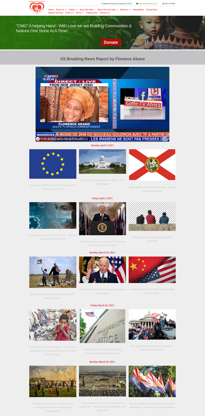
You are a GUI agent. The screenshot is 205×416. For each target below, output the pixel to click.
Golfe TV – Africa (74, 13)
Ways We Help (87, 9)
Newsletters (138, 9)
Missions (125, 9)
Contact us (105, 13)
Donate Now (151, 9)
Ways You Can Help (108, 9)
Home (51, 9)
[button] (61, 9)
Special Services (55, 13)
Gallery (73, 9)
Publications (92, 13)
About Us (61, 9)
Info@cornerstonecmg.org (147, 4)
